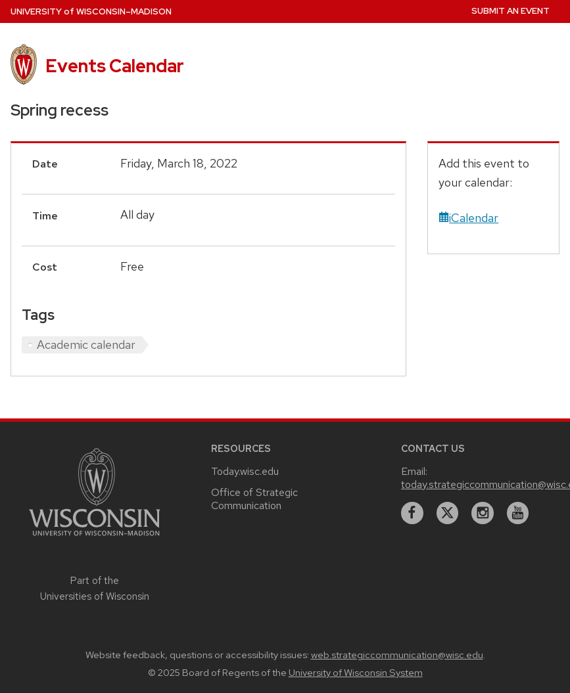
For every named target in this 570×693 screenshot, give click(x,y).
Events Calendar (114, 66)
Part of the (94, 588)
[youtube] (518, 513)
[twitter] (448, 513)
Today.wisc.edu (245, 471)
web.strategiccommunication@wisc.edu (397, 654)
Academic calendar (86, 344)
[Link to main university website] (94, 538)
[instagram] (482, 513)
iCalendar (468, 217)
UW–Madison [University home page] (91, 11)
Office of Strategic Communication (254, 498)
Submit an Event (510, 10)
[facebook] (412, 513)
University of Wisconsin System (356, 672)
